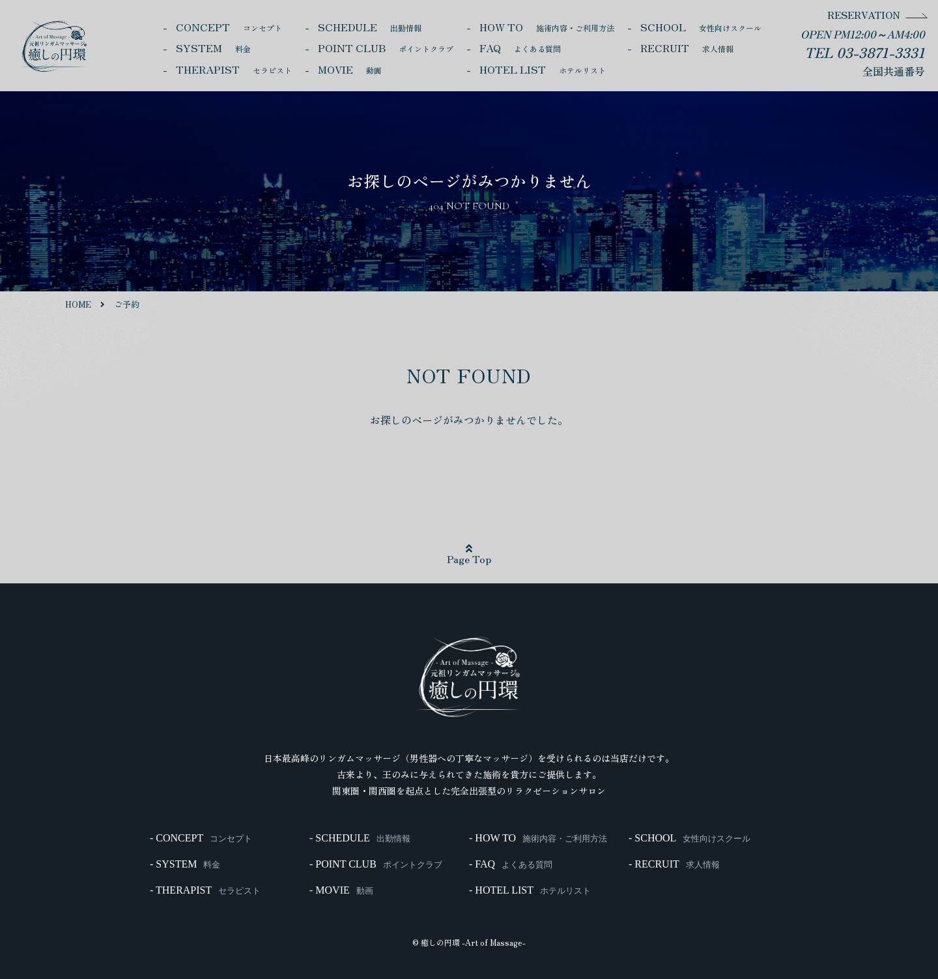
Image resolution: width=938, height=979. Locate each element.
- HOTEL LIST (530, 890)
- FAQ (510, 864)
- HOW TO (538, 838)
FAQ (520, 47)
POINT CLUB (385, 47)
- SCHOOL (689, 838)
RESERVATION (863, 15)
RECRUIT (686, 47)
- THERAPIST (205, 890)
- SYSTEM (185, 864)
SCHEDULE (369, 27)
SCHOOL (700, 27)
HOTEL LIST (542, 69)
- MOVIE (341, 890)
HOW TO (546, 27)
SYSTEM (213, 47)
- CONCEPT (201, 838)
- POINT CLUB (375, 864)
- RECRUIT (674, 864)
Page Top (469, 554)
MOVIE (350, 69)
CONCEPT (229, 27)
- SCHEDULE (359, 838)
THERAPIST (234, 69)
